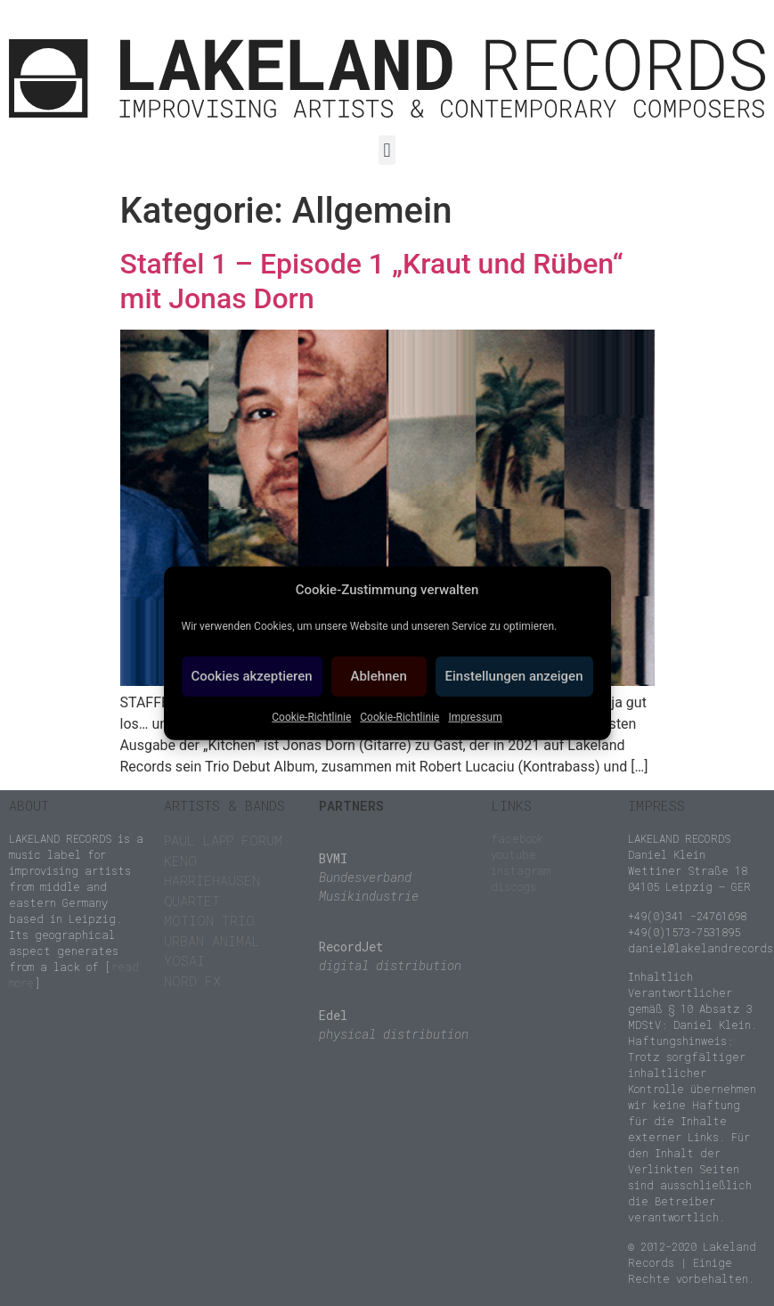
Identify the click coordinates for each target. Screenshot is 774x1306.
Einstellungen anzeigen (514, 676)
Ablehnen (378, 676)
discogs (513, 886)
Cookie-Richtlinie (311, 716)
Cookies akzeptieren (252, 676)
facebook (517, 838)
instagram (520, 870)
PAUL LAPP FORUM (223, 840)
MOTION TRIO (209, 920)
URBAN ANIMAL (212, 941)
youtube (513, 854)
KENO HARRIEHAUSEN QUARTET (212, 881)
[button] (387, 150)
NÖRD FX (192, 981)
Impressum (474, 716)
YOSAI (184, 960)
